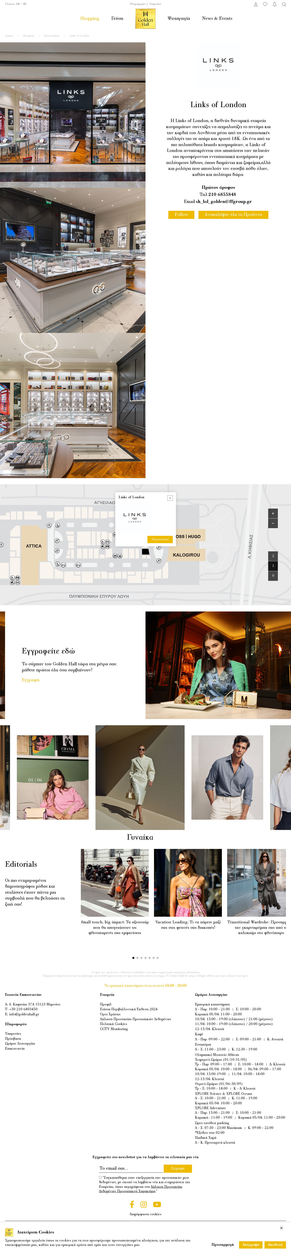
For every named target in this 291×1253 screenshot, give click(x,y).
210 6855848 (222, 194)
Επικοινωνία (14, 1049)
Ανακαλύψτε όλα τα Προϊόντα (233, 214)
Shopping (89, 18)
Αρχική (9, 35)
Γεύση (117, 18)
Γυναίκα (145, 838)
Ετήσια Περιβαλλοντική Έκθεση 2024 (129, 1009)
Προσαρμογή (223, 1245)
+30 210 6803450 (23, 1009)
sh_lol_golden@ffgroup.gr (224, 201)
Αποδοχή (275, 1245)
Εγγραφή (30, 680)
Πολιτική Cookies (113, 1024)
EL (25, 4)
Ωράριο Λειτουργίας (20, 1044)
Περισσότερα (160, 539)
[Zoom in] (273, 513)
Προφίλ (106, 1004)
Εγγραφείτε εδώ (48, 651)
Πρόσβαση (13, 1039)
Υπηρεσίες (155, 4)
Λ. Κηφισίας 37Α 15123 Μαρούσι (34, 1004)
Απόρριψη (250, 1245)
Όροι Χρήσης (110, 1014)
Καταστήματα (51, 35)
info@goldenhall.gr (24, 1014)
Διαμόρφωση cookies (145, 1214)
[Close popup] (170, 498)
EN (18, 4)
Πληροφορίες (138, 4)
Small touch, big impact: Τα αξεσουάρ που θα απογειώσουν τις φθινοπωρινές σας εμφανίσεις (115, 927)
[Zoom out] (273, 523)
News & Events (217, 18)
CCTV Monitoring (114, 1029)
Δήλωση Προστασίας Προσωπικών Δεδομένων (135, 1019)
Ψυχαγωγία (179, 18)
